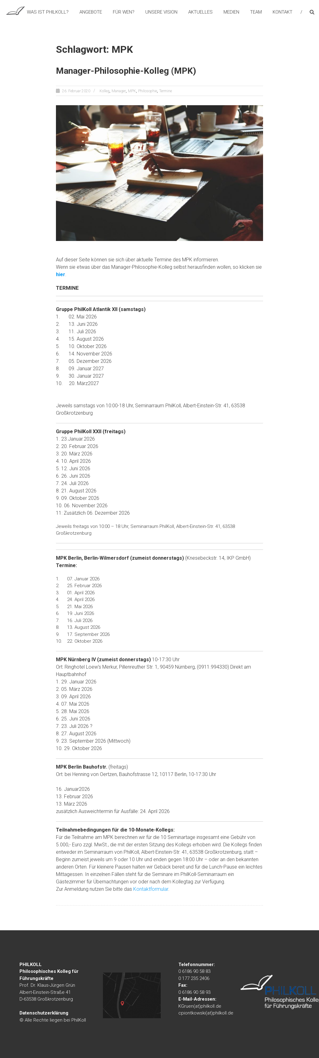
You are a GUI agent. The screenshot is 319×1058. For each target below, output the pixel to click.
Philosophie (147, 91)
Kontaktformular (150, 889)
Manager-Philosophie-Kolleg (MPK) (126, 71)
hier (60, 274)
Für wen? (123, 12)
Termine (165, 91)
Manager (119, 91)
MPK (132, 91)
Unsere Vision (161, 12)
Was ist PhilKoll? (48, 12)
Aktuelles (200, 12)
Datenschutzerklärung (43, 1013)
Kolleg (104, 91)
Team (256, 12)
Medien (231, 12)
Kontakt (282, 12)
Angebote (90, 12)
